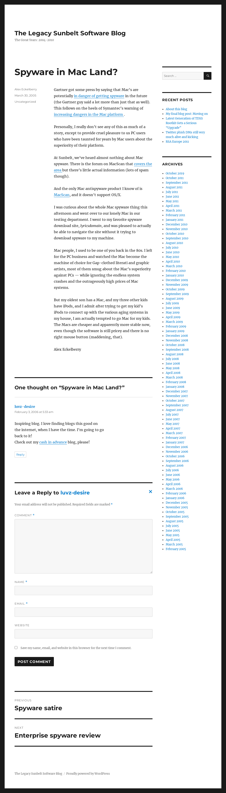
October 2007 (175, 401)
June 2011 (172, 197)
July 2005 (172, 526)
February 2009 (176, 326)
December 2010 (176, 224)
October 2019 (175, 173)
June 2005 (173, 530)
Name (21, 582)
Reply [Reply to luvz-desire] (20, 454)
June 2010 (172, 252)
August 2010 (174, 243)
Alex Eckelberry (26, 89)
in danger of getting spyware (99, 96)
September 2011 (177, 183)
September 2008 (177, 350)
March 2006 (174, 489)
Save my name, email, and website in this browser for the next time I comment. (76, 648)
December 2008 (177, 336)
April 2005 (173, 540)
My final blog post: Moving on (187, 114)
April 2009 (173, 317)
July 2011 (172, 192)
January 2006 (175, 498)
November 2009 (177, 285)
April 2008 (173, 373)
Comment (25, 515)
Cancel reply (150, 492)
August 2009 (175, 299)
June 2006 (173, 475)
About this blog (176, 109)
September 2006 (177, 461)
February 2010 (176, 271)
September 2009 (177, 294)
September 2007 (177, 405)
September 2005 (177, 517)
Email (21, 604)
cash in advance (53, 442)
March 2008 (174, 377)
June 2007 (173, 419)
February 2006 (176, 493)
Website (22, 625)
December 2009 (177, 280)
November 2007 (177, 396)
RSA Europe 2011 (177, 142)
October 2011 (175, 178)
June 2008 (173, 363)
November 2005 (177, 507)
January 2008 (175, 387)
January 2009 (175, 331)
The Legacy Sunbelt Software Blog (70, 33)
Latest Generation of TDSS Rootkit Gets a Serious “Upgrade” (184, 123)
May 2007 (172, 424)
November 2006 (177, 452)
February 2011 (175, 215)
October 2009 (175, 289)
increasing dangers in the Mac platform (89, 114)
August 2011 (174, 187)
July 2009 (172, 303)
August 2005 (174, 521)
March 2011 (174, 210)
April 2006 (173, 484)
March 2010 (174, 266)
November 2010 (177, 229)
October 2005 (175, 512)
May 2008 (172, 368)
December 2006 (177, 447)
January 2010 (175, 275)
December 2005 (177, 503)
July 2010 (172, 248)
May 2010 (172, 257)
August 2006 (175, 465)
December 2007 (177, 391)
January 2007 (175, 442)
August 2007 (174, 410)
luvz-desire (25, 406)
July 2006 (172, 470)
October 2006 (175, 456)
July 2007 (172, 414)
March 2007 (174, 433)
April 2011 (172, 206)
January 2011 (174, 220)
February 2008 (176, 382)
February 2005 (176, 549)
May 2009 (173, 312)
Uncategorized (25, 101)
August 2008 (174, 354)
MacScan (62, 195)
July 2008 (172, 359)
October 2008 (175, 345)
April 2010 (173, 261)
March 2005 (174, 544)
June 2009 (173, 308)
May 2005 (172, 535)
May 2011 (172, 201)
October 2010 (175, 234)
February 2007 (176, 438)
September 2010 (177, 238)
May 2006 (173, 479)
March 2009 (174, 322)
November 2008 (177, 340)
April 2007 (173, 428)
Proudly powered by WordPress (88, 774)
